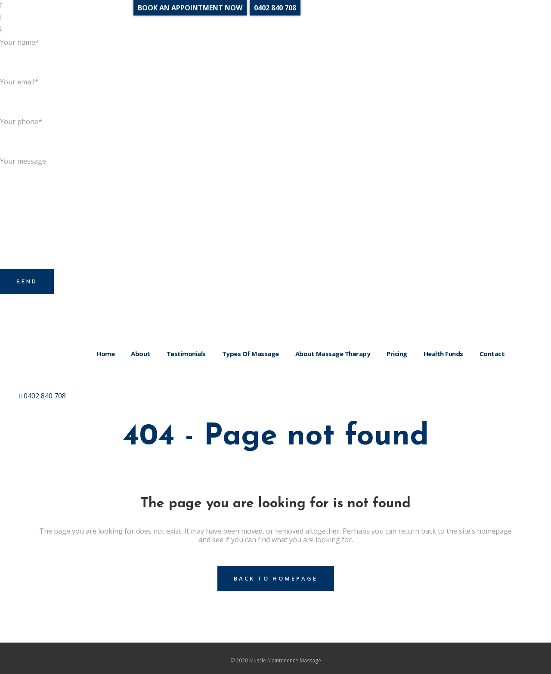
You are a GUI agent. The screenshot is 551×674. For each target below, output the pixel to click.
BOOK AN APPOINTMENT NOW (190, 7)
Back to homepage (276, 578)
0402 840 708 (42, 396)
